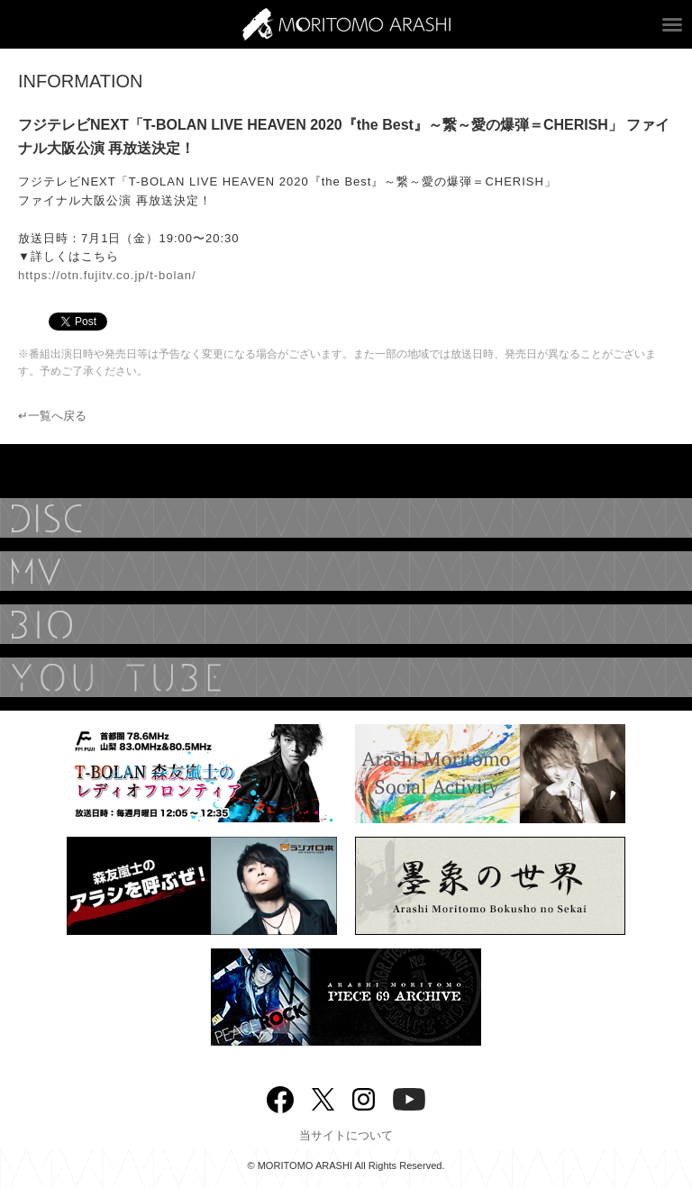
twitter (323, 1097)
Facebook (280, 1095)
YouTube (346, 677)
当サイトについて (346, 1135)
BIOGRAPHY (346, 624)
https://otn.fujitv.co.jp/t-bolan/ (107, 275)
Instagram (363, 1097)
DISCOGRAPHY (346, 518)
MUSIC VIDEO (346, 571)
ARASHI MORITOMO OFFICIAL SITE (346, 24)
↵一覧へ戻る (52, 415)
